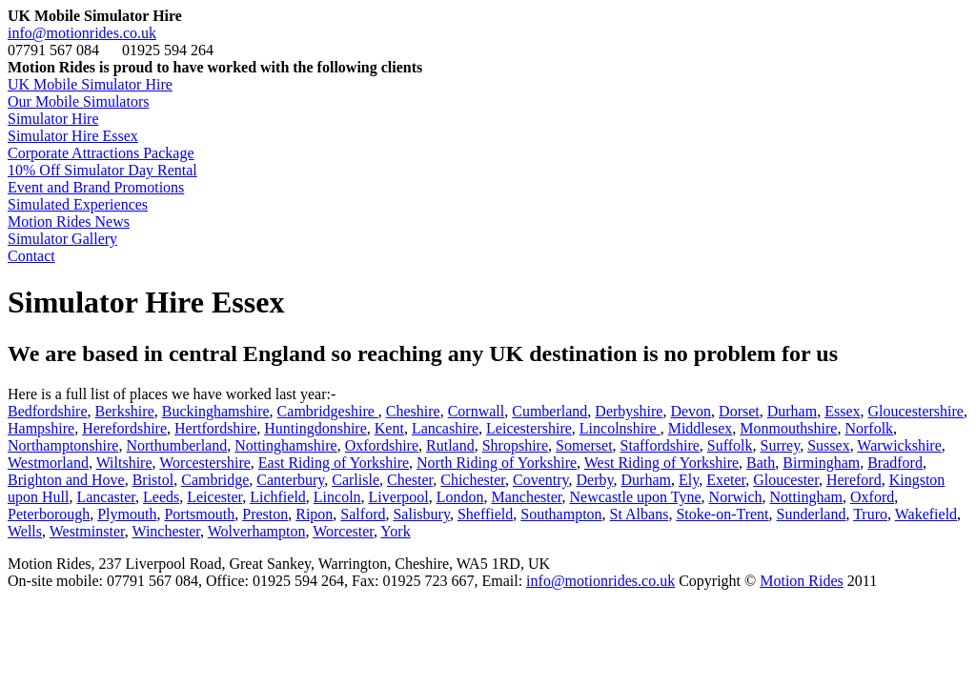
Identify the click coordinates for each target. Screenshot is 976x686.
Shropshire (515, 445)
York (395, 531)
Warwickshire (899, 445)
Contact (31, 256)
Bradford (895, 462)
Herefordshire (124, 428)
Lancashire (445, 428)
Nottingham (806, 497)
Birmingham (821, 462)
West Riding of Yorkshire (661, 462)
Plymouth (126, 514)
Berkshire (124, 411)
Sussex (828, 445)
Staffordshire (660, 445)
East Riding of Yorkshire (333, 462)
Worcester (343, 531)
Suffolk (730, 445)
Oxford (872, 497)
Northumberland (176, 445)
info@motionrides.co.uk (82, 33)
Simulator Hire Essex (73, 136)
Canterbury (290, 480)
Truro (870, 514)
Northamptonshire (63, 445)
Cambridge (215, 480)
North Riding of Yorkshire (497, 462)
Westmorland (48, 462)
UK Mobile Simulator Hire (90, 84)
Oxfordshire (381, 445)
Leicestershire (529, 428)
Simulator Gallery (62, 239)
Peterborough (49, 514)
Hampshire (41, 428)
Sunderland (811, 514)
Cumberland (549, 411)
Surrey (781, 445)
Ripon (314, 514)
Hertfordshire (215, 428)
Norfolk (868, 428)
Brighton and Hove (66, 480)
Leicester (214, 497)
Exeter (725, 480)
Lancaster (105, 497)
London (460, 497)
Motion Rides (802, 581)
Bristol (153, 480)
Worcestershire (205, 462)
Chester (410, 480)
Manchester (526, 497)
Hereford (854, 480)
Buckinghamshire (216, 411)
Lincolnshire (620, 428)
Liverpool (399, 497)
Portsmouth (199, 514)
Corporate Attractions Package (101, 153)
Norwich (735, 497)
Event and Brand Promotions (96, 187)
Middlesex (700, 428)
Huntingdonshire (315, 428)
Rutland (450, 445)
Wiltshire (124, 462)
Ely (689, 480)
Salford (362, 514)
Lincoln (337, 497)
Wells (25, 531)
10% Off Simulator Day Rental (102, 170)
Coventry (541, 480)
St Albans (639, 514)
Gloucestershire (916, 411)
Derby (595, 480)
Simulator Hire (53, 119)
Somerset (584, 445)
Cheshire (413, 411)
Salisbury (421, 514)
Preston (265, 514)
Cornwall (476, 411)
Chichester (472, 480)
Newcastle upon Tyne (635, 497)
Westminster (87, 531)
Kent (389, 428)
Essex (842, 411)
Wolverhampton (257, 531)
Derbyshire (628, 411)
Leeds (161, 497)
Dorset (739, 411)
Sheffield (485, 514)
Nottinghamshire (285, 445)
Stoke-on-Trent (722, 514)
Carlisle (355, 480)
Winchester (166, 531)
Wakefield (926, 514)
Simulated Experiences (78, 204)
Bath (760, 462)
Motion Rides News (69, 221)
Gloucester (786, 480)
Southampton (560, 514)
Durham (792, 411)
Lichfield (278, 497)
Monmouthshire (788, 428)
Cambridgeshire (327, 411)
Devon (690, 411)
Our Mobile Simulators (78, 101)
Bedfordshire (48, 411)
